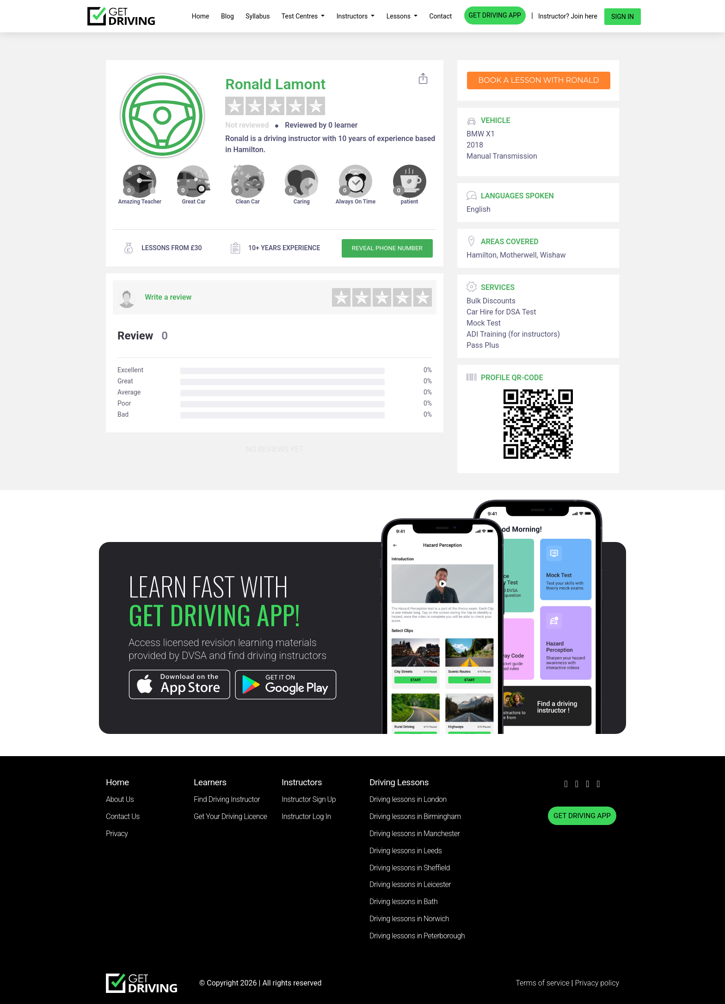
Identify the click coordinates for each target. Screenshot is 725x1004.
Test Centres (300, 16)
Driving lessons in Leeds (405, 850)
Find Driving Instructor (227, 799)
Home (200, 16)
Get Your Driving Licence (230, 816)
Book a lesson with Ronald (538, 80)
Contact (440, 16)
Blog (227, 16)
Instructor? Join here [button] (567, 16)
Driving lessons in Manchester (414, 833)
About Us (120, 799)
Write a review (168, 297)
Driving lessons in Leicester (410, 884)
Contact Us (123, 816)
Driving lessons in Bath (403, 901)
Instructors (353, 16)
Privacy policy (597, 983)
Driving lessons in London (408, 799)
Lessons (399, 16)
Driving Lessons (399, 782)
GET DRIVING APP (495, 15)
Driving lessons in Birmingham (415, 816)
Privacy (117, 833)
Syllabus (258, 16)
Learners (210, 782)
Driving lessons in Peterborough (417, 935)
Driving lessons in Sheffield (409, 867)
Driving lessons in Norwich (409, 918)
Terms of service (543, 983)
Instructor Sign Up (309, 799)
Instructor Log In (306, 816)
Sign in (622, 16)
